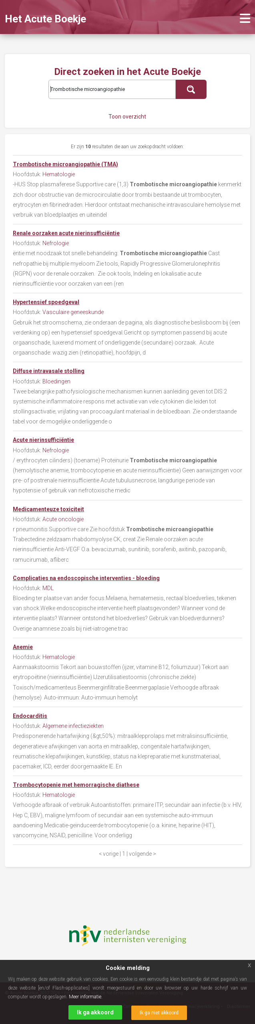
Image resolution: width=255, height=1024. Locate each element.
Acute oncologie (63, 519)
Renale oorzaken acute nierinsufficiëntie (66, 233)
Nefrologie (55, 243)
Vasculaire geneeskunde (73, 312)
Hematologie (58, 174)
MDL (48, 588)
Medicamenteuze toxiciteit (48, 509)
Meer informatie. (85, 997)
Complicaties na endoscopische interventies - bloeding (86, 578)
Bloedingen (56, 381)
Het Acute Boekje (45, 19)
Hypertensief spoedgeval (46, 302)
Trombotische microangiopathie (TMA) (65, 164)
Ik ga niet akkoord (159, 1013)
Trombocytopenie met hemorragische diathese (76, 785)
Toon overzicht (127, 116)
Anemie (23, 647)
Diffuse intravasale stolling (48, 371)
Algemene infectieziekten (73, 726)
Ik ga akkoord (95, 1012)
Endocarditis (30, 716)
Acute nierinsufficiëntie (43, 440)
